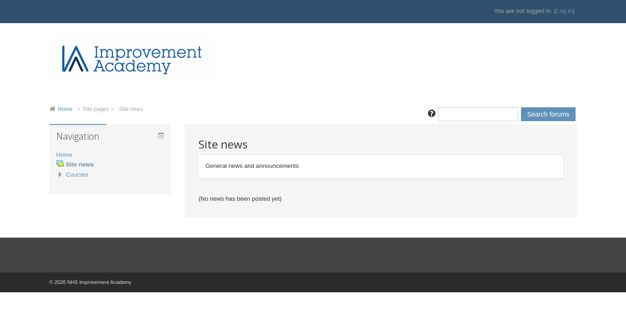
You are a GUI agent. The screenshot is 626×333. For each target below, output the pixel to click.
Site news (131, 109)
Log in (564, 10)
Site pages (96, 109)
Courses (77, 174)
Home (65, 109)
